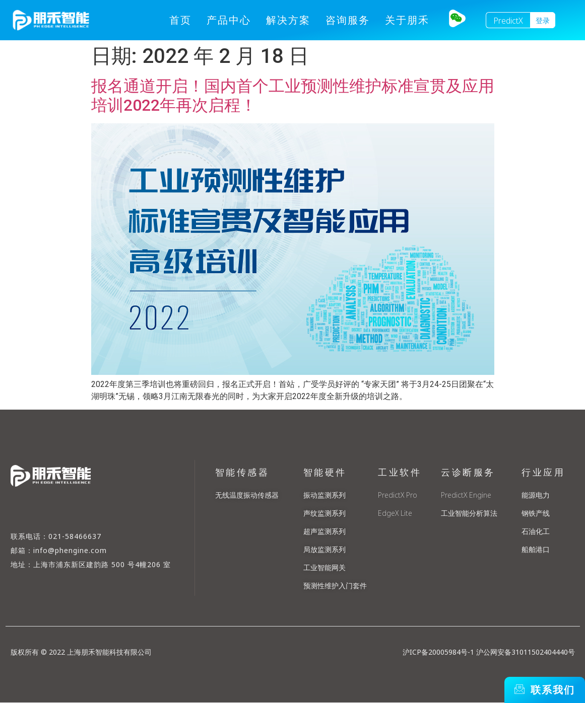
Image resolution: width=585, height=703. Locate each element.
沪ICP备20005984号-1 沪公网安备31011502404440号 (489, 652)
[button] (542, 20)
